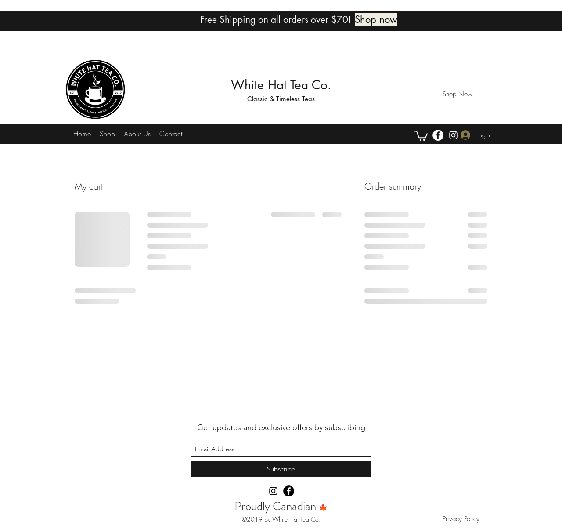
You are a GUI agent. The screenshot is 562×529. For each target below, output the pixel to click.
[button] (421, 135)
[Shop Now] (457, 94)
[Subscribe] (281, 469)
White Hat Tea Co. (281, 85)
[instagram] (453, 135)
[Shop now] (376, 19)
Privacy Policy (462, 518)
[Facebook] (437, 135)
